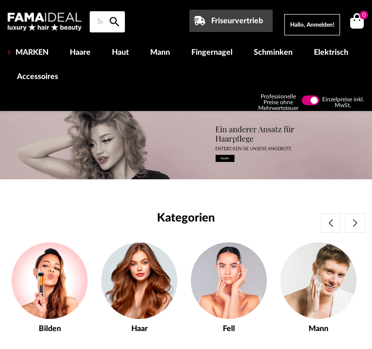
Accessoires (37, 76)
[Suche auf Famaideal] (107, 21)
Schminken (273, 52)
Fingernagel (211, 52)
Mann (160, 52)
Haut (120, 52)
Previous (331, 223)
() (362, 16)
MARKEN (31, 52)
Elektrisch (331, 52)
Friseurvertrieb (237, 21)
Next (355, 223)
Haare (80, 52)
